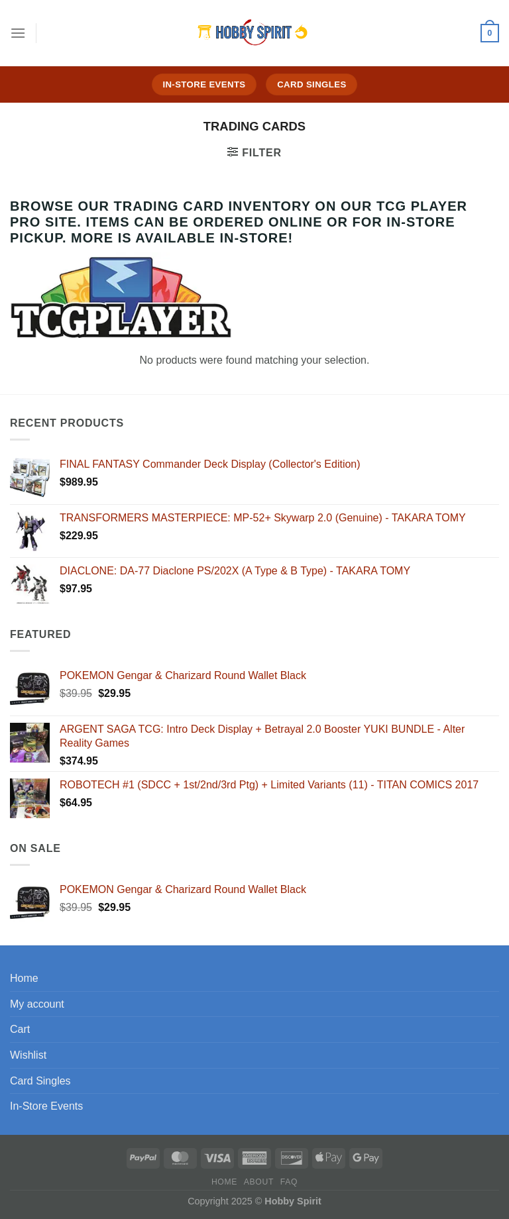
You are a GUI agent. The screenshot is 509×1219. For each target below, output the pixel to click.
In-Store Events (46, 1106)
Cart (20, 1029)
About (259, 1182)
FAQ (289, 1182)
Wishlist (28, 1055)
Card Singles (40, 1080)
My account (37, 1004)
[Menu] (18, 33)
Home (24, 978)
